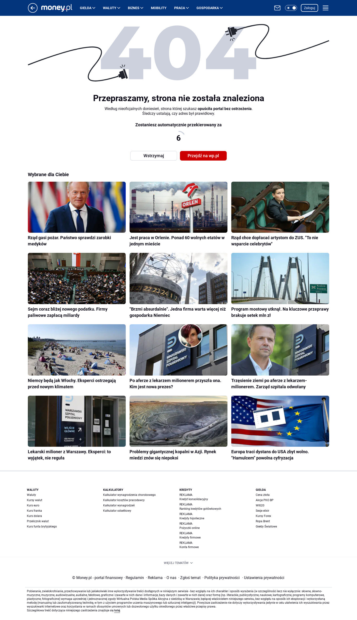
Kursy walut (34, 500)
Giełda (85, 8)
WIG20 (260, 505)
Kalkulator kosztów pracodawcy (124, 500)
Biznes (133, 8)
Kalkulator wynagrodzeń (119, 505)
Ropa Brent (263, 521)
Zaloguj (309, 8)
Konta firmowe (189, 547)
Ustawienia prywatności (263, 577)
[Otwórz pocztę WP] (277, 8)
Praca (179, 8)
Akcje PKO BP (265, 500)
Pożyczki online (189, 528)
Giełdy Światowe (266, 526)
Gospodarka (207, 8)
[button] (291, 8)
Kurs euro (33, 505)
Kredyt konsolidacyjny (193, 499)
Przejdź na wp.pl (203, 155)
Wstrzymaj (153, 155)
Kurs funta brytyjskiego (42, 526)
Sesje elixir (262, 510)
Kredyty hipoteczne (191, 518)
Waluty (109, 8)
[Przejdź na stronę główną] (33, 11)
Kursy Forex (263, 516)
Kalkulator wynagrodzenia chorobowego (129, 495)
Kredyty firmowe (190, 537)
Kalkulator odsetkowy (117, 510)
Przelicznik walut (38, 521)
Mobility (159, 8)
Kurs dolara (34, 516)
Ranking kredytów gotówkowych (200, 508)
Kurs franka (34, 510)
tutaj (117, 610)
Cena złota (263, 495)
